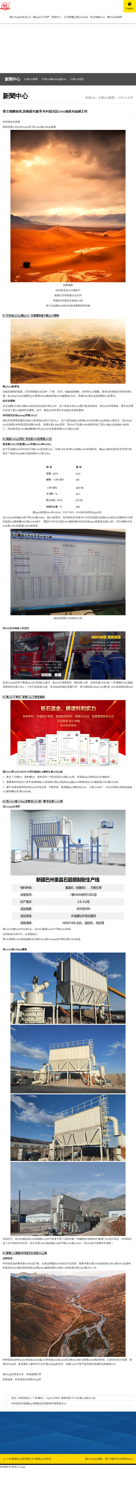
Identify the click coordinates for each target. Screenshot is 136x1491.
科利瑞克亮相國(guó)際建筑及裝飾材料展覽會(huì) (38, 1403)
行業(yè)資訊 (77, 79)
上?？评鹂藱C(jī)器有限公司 (18, 1459)
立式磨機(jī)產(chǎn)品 (76, 17)
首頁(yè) (90, 97)
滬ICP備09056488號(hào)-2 (119, 1459)
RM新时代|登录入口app (12, 1467)
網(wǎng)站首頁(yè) (20, 17)
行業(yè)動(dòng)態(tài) (54, 79)
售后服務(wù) (97, 17)
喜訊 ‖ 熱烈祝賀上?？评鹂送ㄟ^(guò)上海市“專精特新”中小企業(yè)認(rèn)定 (53, 1398)
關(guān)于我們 (41, 17)
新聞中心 (56, 17)
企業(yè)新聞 (31, 79)
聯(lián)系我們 (114, 17)
